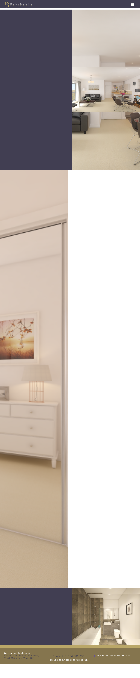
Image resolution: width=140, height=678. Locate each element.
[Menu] (132, 4)
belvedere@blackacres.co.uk (68, 659)
